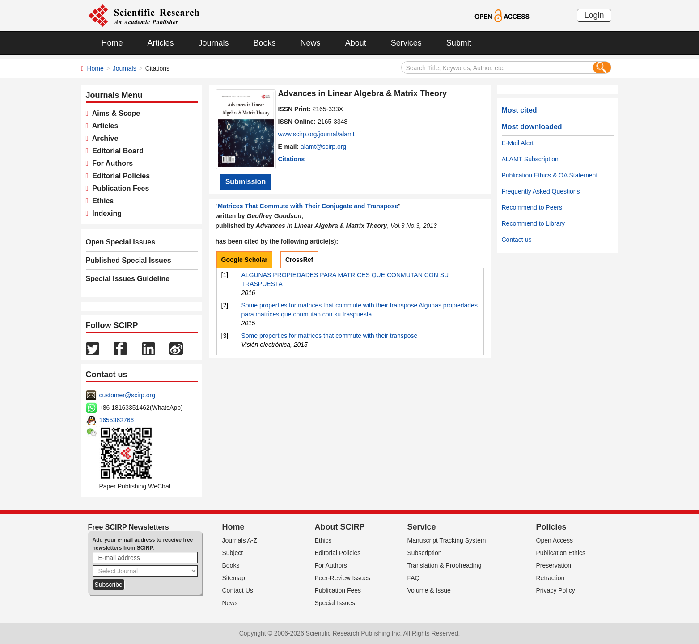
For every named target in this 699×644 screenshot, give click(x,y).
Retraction (550, 577)
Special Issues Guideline (128, 278)
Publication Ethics (561, 552)
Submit (458, 42)
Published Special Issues (128, 260)
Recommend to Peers (532, 207)
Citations (291, 159)
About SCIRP (340, 526)
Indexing (105, 213)
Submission (245, 181)
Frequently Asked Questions (541, 191)
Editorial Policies (119, 176)
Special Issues (335, 602)
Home (112, 42)
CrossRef (299, 259)
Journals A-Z (240, 540)
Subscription (424, 552)
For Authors (110, 163)
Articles (161, 42)
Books (265, 42)
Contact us (517, 239)
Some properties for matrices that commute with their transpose (329, 335)
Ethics (101, 201)
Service (421, 526)
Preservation (554, 565)
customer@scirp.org (127, 395)
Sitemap (233, 577)
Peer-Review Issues (343, 577)
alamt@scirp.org (323, 146)
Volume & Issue (429, 590)
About (355, 42)
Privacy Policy (555, 590)
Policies (551, 526)
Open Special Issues (121, 242)
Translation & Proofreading (444, 565)
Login (594, 15)
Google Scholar (244, 259)
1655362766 (116, 420)
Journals (214, 42)
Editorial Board (116, 151)
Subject (232, 552)
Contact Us (237, 590)
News (311, 42)
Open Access (554, 540)
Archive (103, 138)
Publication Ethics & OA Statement (550, 175)
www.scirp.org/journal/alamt (316, 134)
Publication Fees (118, 188)
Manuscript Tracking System (446, 540)
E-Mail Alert (518, 143)
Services (406, 42)
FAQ (413, 577)
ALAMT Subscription (530, 159)
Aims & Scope (114, 113)
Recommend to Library (533, 223)
